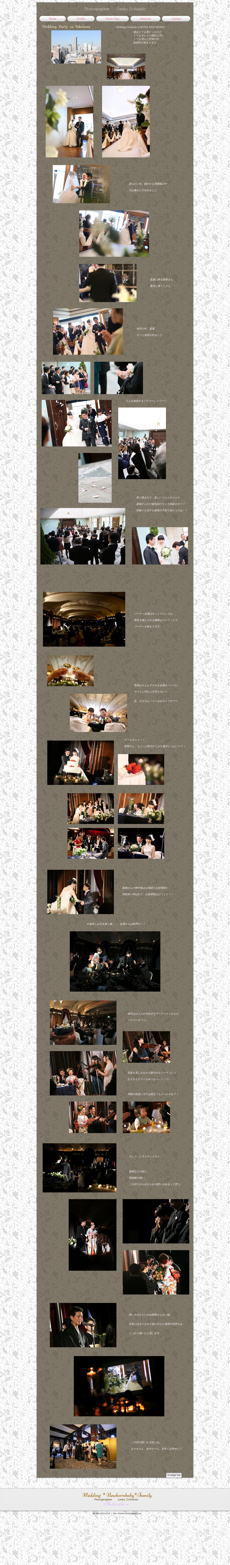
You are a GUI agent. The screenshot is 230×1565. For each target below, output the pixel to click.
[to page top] (174, 1475)
